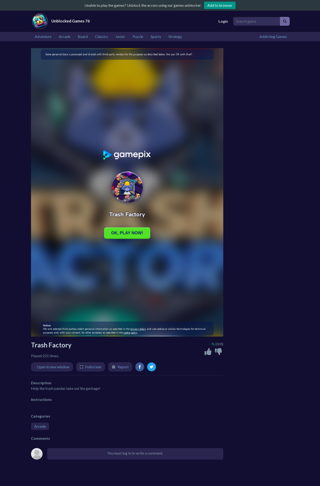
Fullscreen (93, 367)
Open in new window (53, 367)
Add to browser (219, 5)
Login (223, 21)
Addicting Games (273, 36)
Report (123, 367)
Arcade (40, 426)
